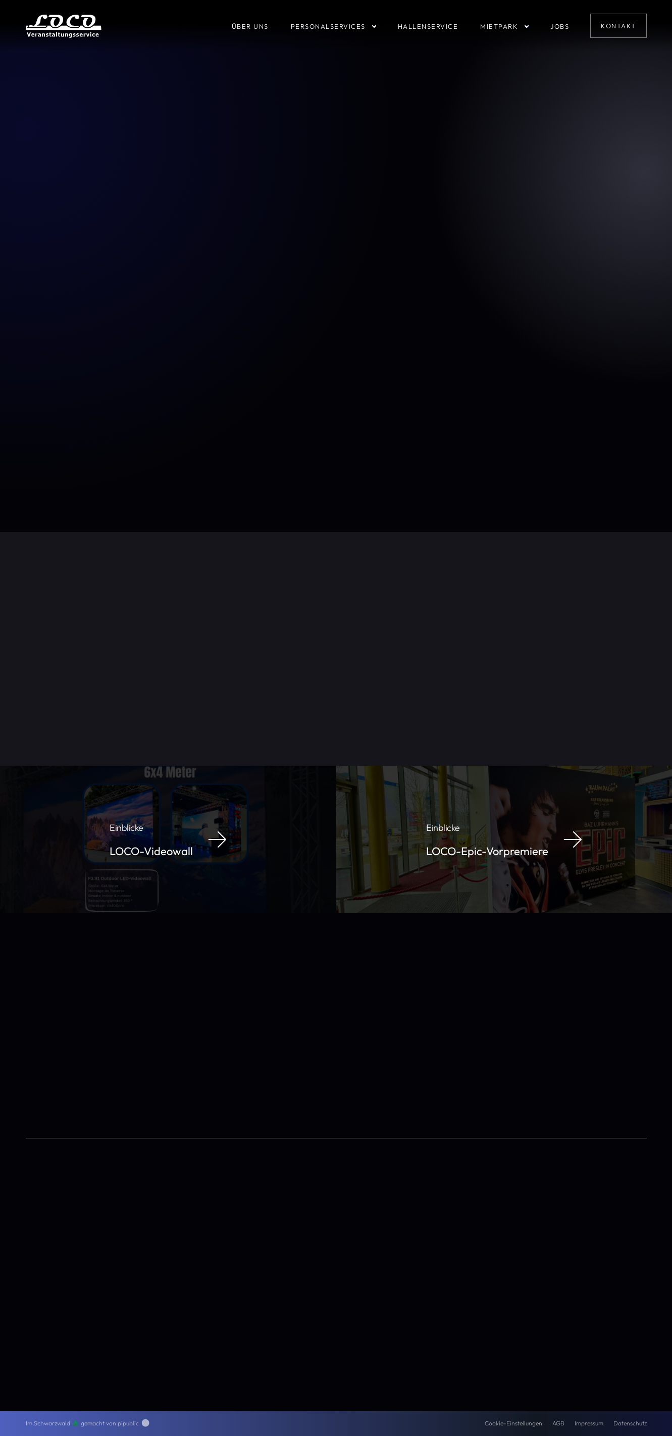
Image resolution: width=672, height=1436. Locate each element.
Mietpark (403, 1264)
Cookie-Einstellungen (513, 1423)
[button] (343, 26)
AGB (558, 1423)
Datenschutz (630, 1423)
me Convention (336, 648)
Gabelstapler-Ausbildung (426, 1278)
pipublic (133, 1423)
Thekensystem (197, 648)
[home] (63, 25)
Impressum (589, 1423)
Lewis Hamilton (287, 659)
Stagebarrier (345, 637)
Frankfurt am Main (280, 648)
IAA (237, 648)
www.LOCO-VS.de (153, 685)
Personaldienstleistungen (426, 1235)
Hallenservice (409, 1249)
